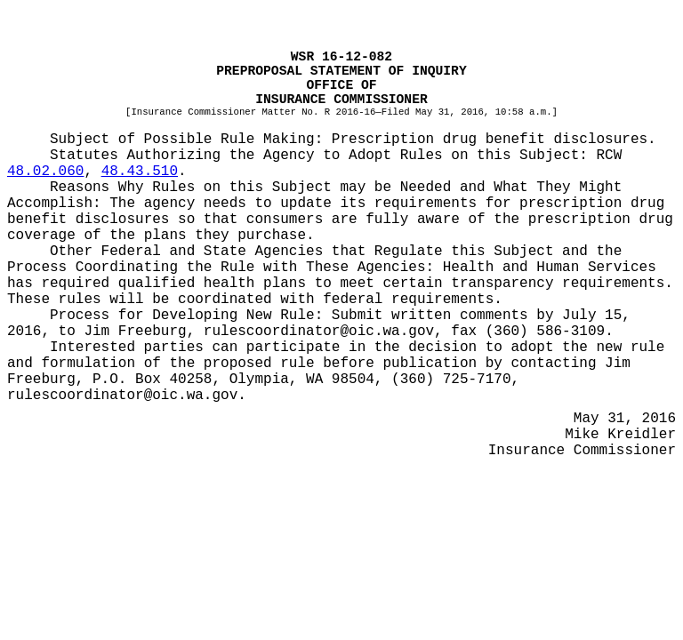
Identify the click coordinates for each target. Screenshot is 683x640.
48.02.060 (45, 172)
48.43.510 (139, 172)
